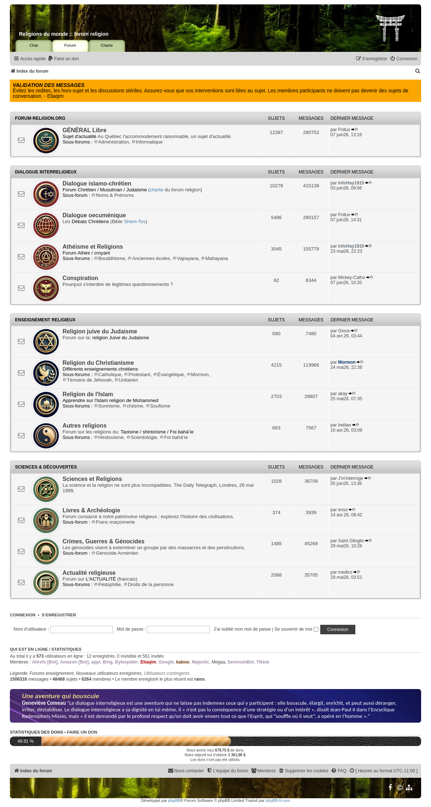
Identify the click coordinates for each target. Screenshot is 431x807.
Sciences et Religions (92, 479)
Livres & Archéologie (91, 510)
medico (345, 572)
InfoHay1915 (351, 183)
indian (344, 425)
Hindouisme (109, 437)
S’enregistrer (59, 615)
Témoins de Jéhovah (87, 380)
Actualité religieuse (89, 573)
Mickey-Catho (351, 277)
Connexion (22, 615)
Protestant (137, 374)
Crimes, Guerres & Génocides (103, 541)
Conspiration (80, 278)
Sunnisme (107, 406)
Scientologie (141, 437)
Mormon (198, 374)
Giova (344, 330)
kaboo (182, 662)
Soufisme (158, 406)
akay (343, 393)
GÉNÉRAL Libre (84, 130)
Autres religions (85, 425)
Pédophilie (107, 584)
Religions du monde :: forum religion (64, 34)
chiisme (132, 406)
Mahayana (214, 258)
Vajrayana (185, 258)
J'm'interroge (350, 478)
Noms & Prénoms (112, 195)
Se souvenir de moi (296, 629)
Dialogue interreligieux (46, 172)
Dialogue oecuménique (94, 215)
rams (199, 679)
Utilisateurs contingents (166, 673)
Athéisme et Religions (93, 247)
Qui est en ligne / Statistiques (46, 649)
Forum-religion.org (40, 118)
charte (156, 189)
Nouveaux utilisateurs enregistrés (108, 673)
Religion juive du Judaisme (100, 331)
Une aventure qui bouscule (60, 696)
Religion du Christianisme (98, 363)
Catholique (107, 374)
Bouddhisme (109, 258)
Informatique (147, 142)
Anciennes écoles (149, 258)
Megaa (218, 662)
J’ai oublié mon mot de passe (242, 629)
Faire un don (82, 732)
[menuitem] (63, 59)
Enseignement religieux (45, 319)
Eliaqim (148, 662)
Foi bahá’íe (174, 437)
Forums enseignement (51, 673)
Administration (111, 142)
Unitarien (126, 380)
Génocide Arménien (114, 553)
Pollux (344, 129)
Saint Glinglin (351, 540)
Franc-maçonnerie (113, 522)
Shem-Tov (134, 221)
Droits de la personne (149, 584)
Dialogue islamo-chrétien (97, 183)
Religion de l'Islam (88, 394)
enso (343, 509)
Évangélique (168, 374)
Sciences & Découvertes (46, 467)
